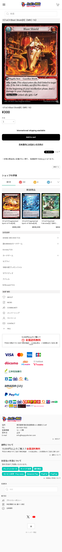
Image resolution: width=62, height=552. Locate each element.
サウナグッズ (8, 273)
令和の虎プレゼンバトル (12, 267)
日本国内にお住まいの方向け (31, 144)
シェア (57, 152)
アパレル (6, 279)
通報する (56, 167)
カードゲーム (8, 256)
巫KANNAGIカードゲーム (12, 244)
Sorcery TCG (7, 250)
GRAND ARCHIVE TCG (11, 238)
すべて (8, 182)
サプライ (6, 261)
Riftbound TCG (9, 285)
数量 (3, 118)
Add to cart (31, 137)
